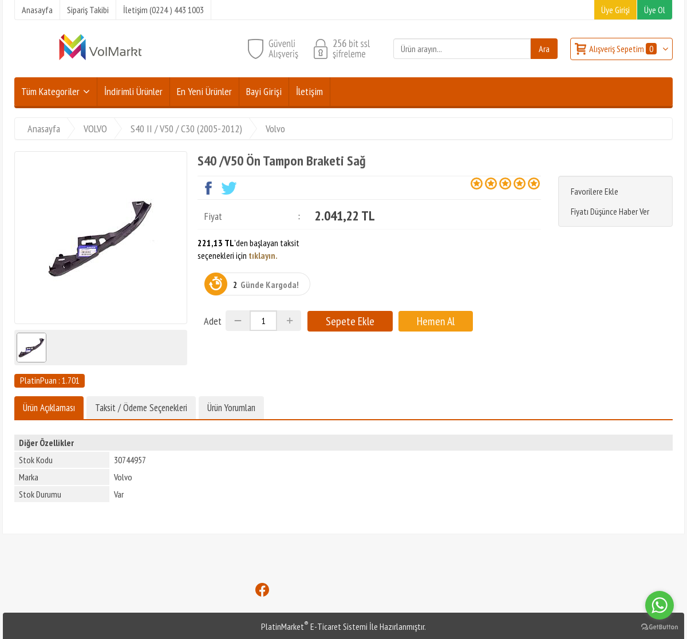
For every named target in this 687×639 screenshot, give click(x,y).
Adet (213, 321)
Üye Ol (654, 9)
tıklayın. (263, 255)
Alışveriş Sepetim (623, 48)
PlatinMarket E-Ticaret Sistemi (314, 626)
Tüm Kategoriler (50, 91)
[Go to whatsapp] (659, 605)
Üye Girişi (615, 9)
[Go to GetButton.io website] (659, 627)
